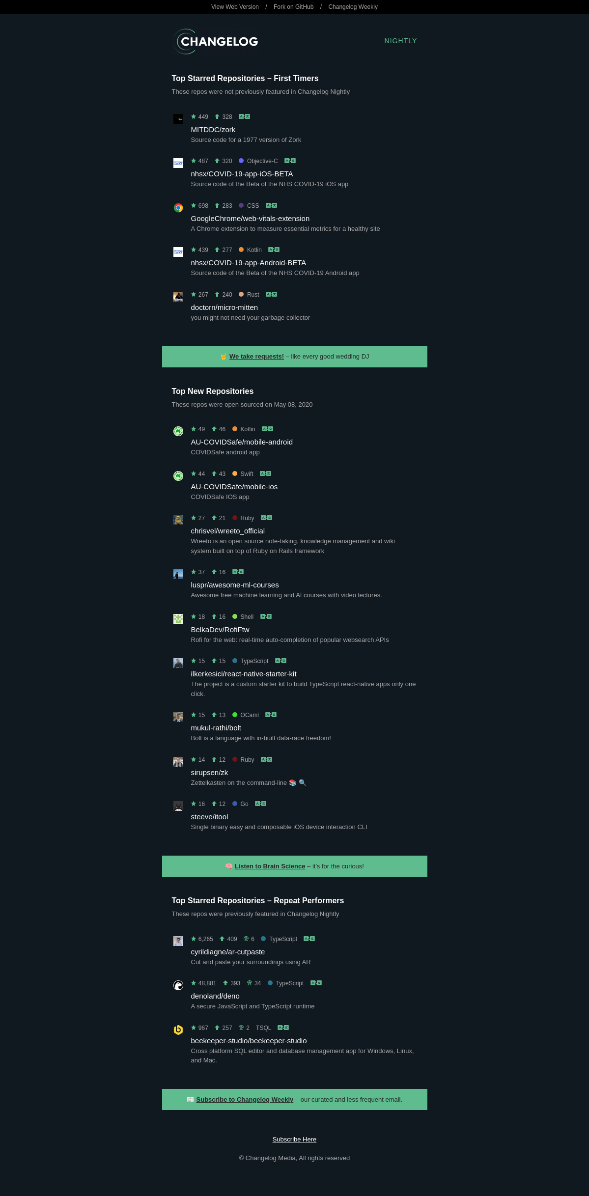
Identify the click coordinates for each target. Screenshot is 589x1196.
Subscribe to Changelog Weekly (245, 1099)
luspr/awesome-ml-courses (235, 585)
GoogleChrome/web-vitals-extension (250, 218)
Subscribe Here (295, 1139)
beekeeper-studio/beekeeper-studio (249, 1040)
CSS (249, 205)
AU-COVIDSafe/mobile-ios (234, 486)
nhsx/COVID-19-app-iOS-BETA (242, 173)
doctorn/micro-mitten (224, 307)
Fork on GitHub (293, 6)
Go (240, 804)
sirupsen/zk (209, 772)
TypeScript (250, 661)
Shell (243, 616)
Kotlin (250, 250)
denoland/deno (215, 996)
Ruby (243, 518)
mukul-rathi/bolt (216, 727)
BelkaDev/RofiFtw (220, 629)
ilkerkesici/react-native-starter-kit (244, 673)
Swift (242, 474)
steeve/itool (209, 816)
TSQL (263, 1028)
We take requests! (256, 356)
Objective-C (258, 161)
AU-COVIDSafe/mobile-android (242, 442)
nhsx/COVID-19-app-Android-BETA (249, 262)
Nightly (401, 41)
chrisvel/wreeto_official (228, 531)
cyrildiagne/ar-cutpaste (228, 951)
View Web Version (235, 6)
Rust (249, 294)
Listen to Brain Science (270, 866)
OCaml (245, 715)
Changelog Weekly (353, 6)
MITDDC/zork (213, 129)
